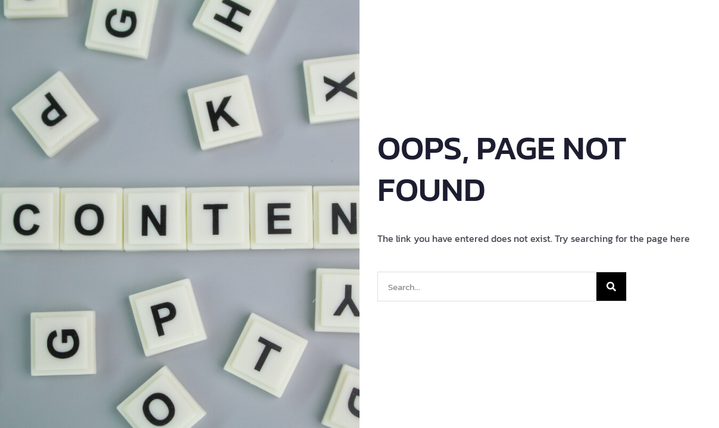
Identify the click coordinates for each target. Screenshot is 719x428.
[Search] (611, 286)
